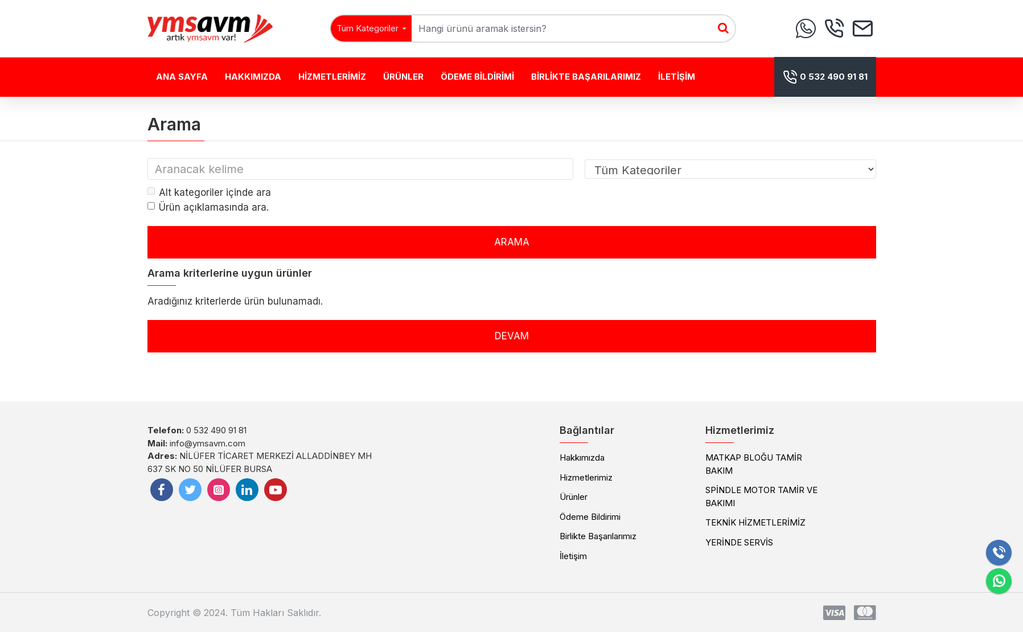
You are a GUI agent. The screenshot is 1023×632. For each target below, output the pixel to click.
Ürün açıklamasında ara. (208, 207)
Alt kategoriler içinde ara (209, 192)
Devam (512, 336)
